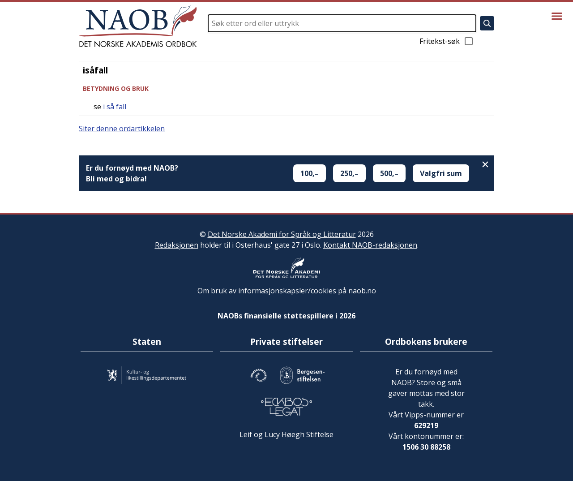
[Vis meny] (556, 16)
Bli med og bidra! (116, 179)
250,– (349, 173)
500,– (389, 173)
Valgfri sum (441, 173)
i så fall (114, 107)
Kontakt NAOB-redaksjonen (370, 245)
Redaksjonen (176, 245)
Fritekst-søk (446, 41)
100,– (309, 173)
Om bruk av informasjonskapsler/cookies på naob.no (286, 291)
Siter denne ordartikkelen (122, 128)
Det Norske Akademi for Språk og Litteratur (282, 234)
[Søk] (487, 23)
